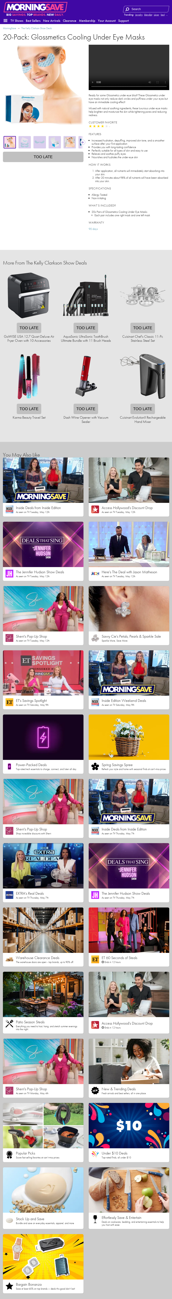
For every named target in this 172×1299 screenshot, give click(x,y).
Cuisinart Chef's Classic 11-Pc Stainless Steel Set (142, 338)
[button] (5, 20)
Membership (87, 21)
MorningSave (9, 28)
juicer (156, 14)
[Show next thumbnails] (82, 142)
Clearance (69, 21)
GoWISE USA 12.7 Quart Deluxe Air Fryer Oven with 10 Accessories (29, 338)
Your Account (107, 21)
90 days (93, 229)
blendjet (148, 14)
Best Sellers (33, 21)
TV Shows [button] (17, 21)
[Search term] (146, 9)
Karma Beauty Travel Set (29, 417)
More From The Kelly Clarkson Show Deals (45, 262)
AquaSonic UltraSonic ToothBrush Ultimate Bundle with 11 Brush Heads (86, 338)
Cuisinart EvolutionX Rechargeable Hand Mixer (143, 419)
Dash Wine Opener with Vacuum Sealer (86, 419)
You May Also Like (21, 454)
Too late (43, 157)
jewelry (139, 14)
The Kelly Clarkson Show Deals (36, 28)
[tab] (10, 142)
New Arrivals (51, 21)
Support (123, 21)
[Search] (127, 9)
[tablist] (43, 142)
